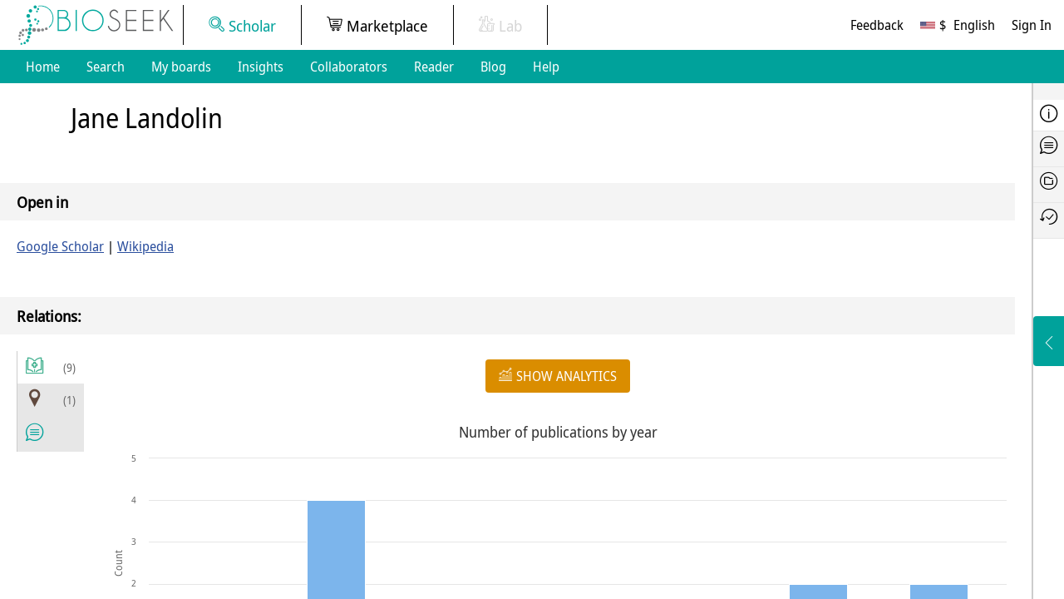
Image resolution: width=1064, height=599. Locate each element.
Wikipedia (145, 246)
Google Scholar (60, 246)
